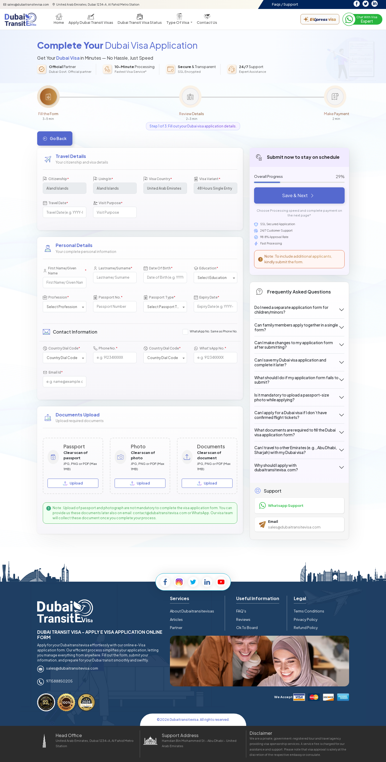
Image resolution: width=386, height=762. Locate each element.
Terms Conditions (309, 611)
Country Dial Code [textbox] (62, 358)
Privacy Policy (306, 619)
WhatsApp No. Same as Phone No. (213, 331)
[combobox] (215, 277)
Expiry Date (206, 297)
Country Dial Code (61, 348)
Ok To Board (247, 627)
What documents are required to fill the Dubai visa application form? (295, 432)
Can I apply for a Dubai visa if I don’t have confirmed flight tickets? (290, 415)
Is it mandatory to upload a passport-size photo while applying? (291, 397)
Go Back (55, 138)
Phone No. (105, 348)
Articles (176, 619)
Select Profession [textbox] (62, 307)
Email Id (53, 372)
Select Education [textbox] (212, 278)
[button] (179, 19)
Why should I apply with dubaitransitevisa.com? (276, 467)
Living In (103, 179)
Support (290, 4)
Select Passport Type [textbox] (165, 307)
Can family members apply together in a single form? (296, 327)
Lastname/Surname (112, 268)
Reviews (243, 619)
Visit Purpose (107, 203)
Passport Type (159, 297)
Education (206, 268)
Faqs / (277, 4)
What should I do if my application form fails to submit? (296, 380)
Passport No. (107, 297)
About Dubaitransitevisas (192, 611)
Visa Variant (207, 179)
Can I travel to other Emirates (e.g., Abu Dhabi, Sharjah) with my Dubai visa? (295, 450)
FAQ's (241, 611)
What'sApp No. (210, 348)
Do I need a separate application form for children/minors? (291, 309)
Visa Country (157, 179)
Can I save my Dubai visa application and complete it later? (290, 362)
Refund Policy (306, 627)
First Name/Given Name (64, 270)
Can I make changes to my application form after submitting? (293, 345)
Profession (56, 297)
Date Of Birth (157, 268)
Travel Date (55, 203)
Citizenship (56, 179)
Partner (176, 627)
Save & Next (298, 195)
